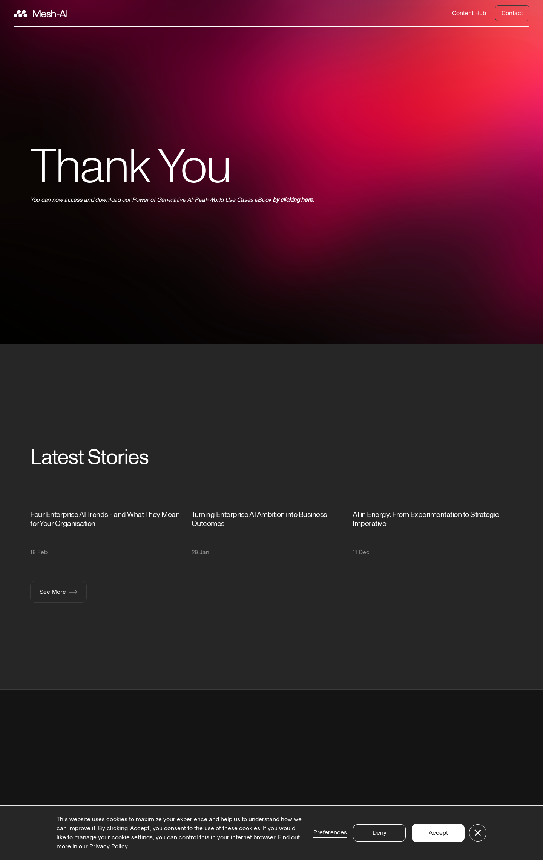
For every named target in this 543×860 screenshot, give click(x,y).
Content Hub (469, 13)
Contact (512, 13)
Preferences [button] (330, 832)
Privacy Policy (108, 846)
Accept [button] (438, 833)
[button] (477, 833)
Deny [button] (380, 833)
